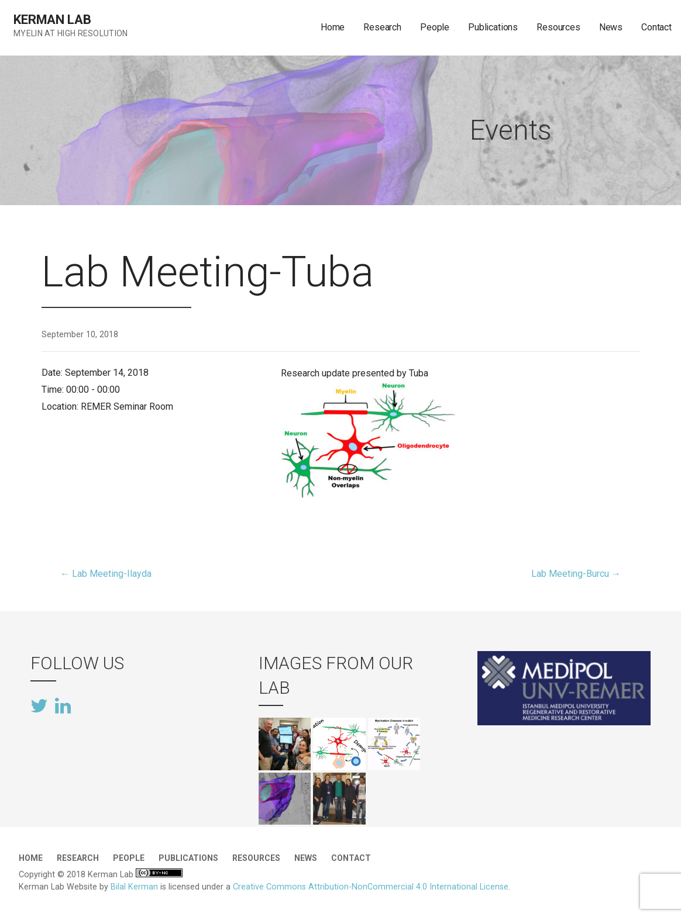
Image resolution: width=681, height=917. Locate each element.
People (434, 27)
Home (333, 27)
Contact (656, 27)
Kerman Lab (52, 19)
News (610, 27)
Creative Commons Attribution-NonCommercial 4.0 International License (370, 887)
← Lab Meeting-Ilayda (106, 573)
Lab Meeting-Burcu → (576, 573)
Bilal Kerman (134, 887)
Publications (493, 27)
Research (382, 27)
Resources (558, 27)
